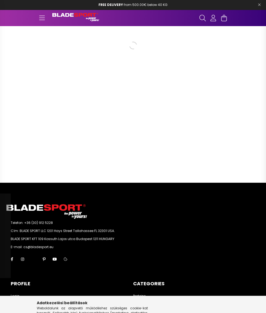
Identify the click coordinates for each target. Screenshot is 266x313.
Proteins (139, 296)
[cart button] (224, 18)
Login (15, 296)
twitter (33, 259)
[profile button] (213, 18)
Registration (21, 304)
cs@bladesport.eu (38, 247)
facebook (11, 259)
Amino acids (143, 304)
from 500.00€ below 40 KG (133, 4)
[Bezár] (259, 5)
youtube (54, 259)
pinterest (44, 259)
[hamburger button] (42, 18)
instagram (22, 259)
